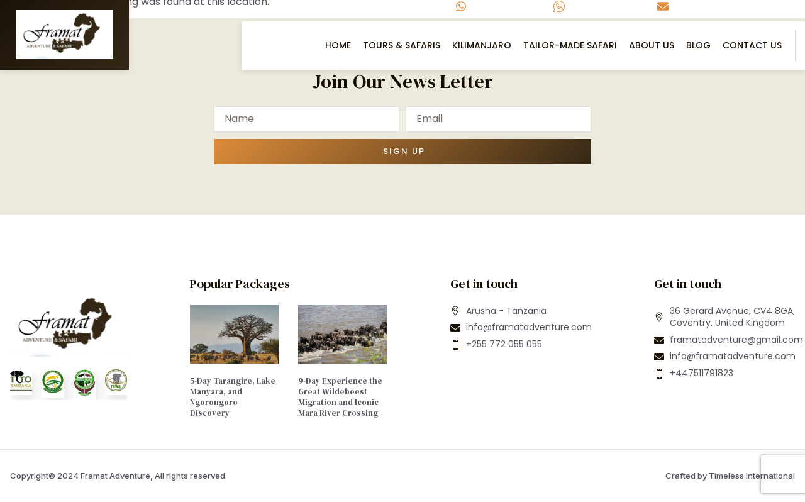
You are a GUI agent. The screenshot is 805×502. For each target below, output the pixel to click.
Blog (698, 45)
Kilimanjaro (481, 45)
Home (338, 45)
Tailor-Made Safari (570, 45)
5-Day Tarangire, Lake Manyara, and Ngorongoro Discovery (232, 397)
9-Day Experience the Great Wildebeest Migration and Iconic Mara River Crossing (340, 397)
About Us (651, 45)
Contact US (752, 45)
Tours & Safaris (401, 45)
